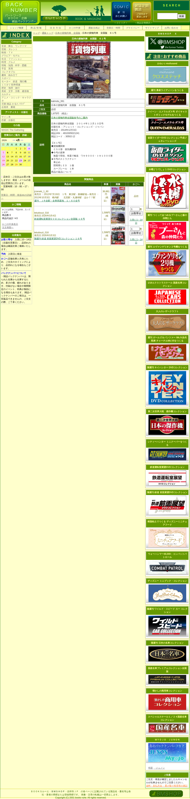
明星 (150, 768)
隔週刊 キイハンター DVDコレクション (167, 367)
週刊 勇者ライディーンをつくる (167, 90)
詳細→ (25, 135)
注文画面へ (7, 227)
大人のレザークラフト (167, 311)
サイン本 (6, 117)
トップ (36, 33)
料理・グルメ (8, 62)
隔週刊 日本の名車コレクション (167, 643)
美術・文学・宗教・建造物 (15, 91)
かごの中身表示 (10, 224)
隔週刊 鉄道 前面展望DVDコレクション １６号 (58, 238)
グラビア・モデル (11, 55)
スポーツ (6, 78)
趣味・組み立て (9, 75)
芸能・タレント (9, 49)
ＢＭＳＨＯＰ (58, 791)
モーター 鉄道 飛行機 (14, 81)
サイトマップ (152, 28)
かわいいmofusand (167, 63)
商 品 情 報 (36, 28)
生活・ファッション (12, 59)
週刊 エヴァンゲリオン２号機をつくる (167, 246)
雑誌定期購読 (143, 22)
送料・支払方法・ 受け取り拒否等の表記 (167, 785)
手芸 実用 (7, 68)
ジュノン (159, 768)
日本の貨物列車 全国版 (67, 33)
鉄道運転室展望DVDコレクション (167, 467)
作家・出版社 (8, 120)
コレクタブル (8, 71)
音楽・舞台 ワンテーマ (14, 46)
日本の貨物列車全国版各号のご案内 (69, 117)
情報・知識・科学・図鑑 (14, 65)
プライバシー (133, 28)
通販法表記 (94, 28)
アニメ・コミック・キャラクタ (16, 99)
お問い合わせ (171, 28)
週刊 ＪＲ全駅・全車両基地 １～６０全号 (57, 200)
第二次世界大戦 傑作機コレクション (167, 411)
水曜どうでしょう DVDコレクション (167, 169)
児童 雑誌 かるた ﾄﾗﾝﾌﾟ (13, 104)
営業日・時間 (113, 28)
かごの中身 (74, 28)
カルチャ (6, 94)
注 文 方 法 (55, 28)
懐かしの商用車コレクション (167, 690)
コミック (120, 22)
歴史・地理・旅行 (11, 88)
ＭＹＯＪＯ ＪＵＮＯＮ (167, 739)
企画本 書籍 (8, 107)
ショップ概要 (17, 28)
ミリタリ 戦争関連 (11, 84)
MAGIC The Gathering (13, 130)
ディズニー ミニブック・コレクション (167, 581)
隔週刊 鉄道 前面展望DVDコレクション (167, 492)
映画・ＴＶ (7, 52)
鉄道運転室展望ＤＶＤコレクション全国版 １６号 (59, 219)
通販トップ (47, 33)
